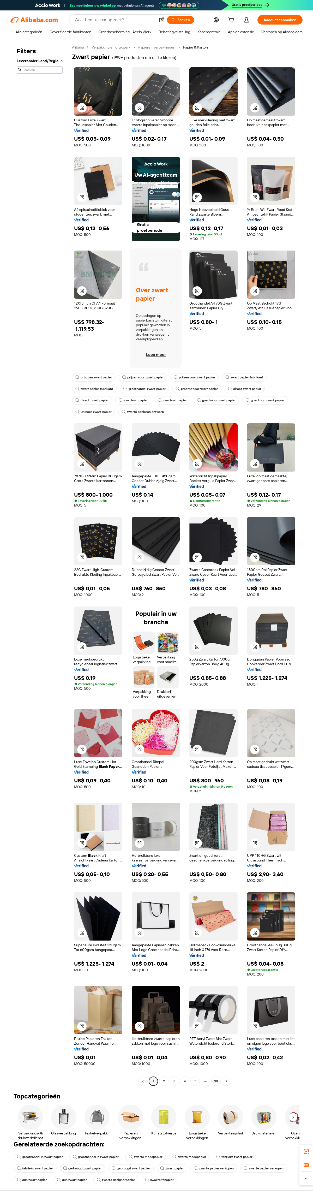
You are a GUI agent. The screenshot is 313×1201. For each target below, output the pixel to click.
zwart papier (172, 1168)
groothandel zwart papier (144, 389)
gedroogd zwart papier (82, 1168)
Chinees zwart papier (93, 412)
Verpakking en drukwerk (111, 47)
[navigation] (40, 565)
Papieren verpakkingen (156, 47)
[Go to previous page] (143, 1081)
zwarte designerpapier (116, 1180)
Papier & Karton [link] (195, 47)
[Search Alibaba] (114, 20)
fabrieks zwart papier (234, 1157)
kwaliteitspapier (159, 1180)
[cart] (232, 21)
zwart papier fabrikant (244, 377)
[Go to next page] (226, 1081)
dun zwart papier (32, 1180)
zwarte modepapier (145, 1157)
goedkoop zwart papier (216, 400)
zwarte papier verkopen (214, 1168)
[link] (306, 1151)
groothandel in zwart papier (40, 1157)
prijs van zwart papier (93, 377)
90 (216, 1081)
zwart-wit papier (133, 400)
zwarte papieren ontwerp (143, 412)
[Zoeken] (180, 20)
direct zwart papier (244, 389)
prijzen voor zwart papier (143, 377)
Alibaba (78, 47)
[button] (162, 20)
